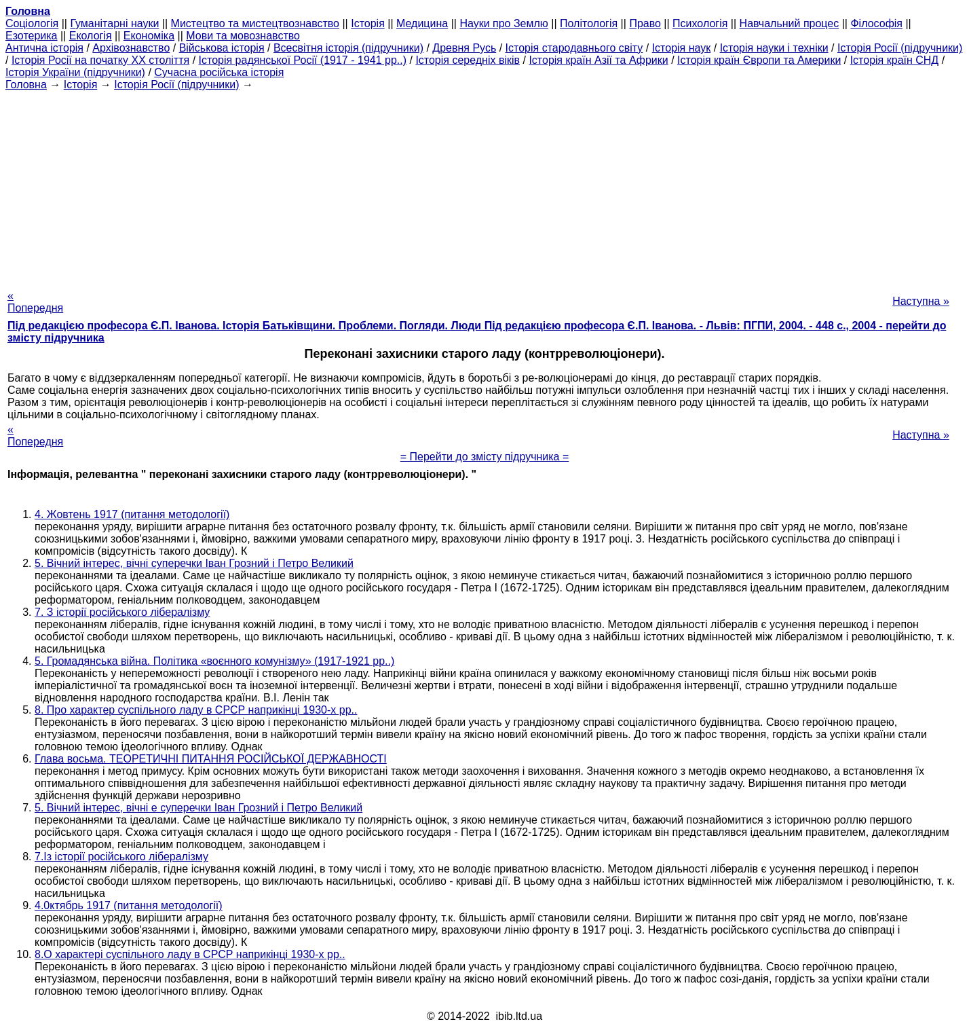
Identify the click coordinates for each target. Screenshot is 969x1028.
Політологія (589, 23)
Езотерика (31, 35)
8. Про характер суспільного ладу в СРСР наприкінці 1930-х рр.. (196, 710)
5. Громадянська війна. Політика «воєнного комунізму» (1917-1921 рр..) (214, 661)
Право (645, 23)
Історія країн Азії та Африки (598, 60)
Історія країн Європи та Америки (759, 60)
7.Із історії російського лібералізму (121, 856)
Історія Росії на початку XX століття (100, 60)
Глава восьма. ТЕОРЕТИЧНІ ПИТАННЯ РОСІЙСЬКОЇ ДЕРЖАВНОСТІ (211, 759)
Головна (26, 84)
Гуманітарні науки (114, 23)
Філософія (876, 23)
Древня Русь (464, 48)
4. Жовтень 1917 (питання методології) (132, 514)
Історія (368, 23)
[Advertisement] (484, 186)
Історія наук (681, 48)
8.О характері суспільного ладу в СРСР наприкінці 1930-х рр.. (190, 954)
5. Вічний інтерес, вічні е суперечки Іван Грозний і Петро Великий (198, 807)
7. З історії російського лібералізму (122, 612)
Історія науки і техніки (774, 48)
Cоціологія (31, 23)
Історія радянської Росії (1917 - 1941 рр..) (303, 60)
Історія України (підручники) (75, 72)
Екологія (90, 35)
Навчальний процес (789, 23)
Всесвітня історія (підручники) (348, 48)
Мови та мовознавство (243, 35)
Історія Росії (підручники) (899, 48)
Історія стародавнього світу (574, 48)
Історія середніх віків (467, 60)
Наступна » (920, 301)
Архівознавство (131, 48)
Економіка (149, 35)
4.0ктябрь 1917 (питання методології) (129, 905)
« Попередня (35, 302)
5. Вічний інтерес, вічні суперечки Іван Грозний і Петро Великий (194, 563)
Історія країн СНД (894, 60)
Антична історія (44, 48)
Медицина (422, 23)
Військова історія (222, 48)
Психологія (699, 23)
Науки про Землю (503, 23)
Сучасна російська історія (219, 72)
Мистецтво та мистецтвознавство (255, 23)
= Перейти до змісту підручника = (484, 456)
